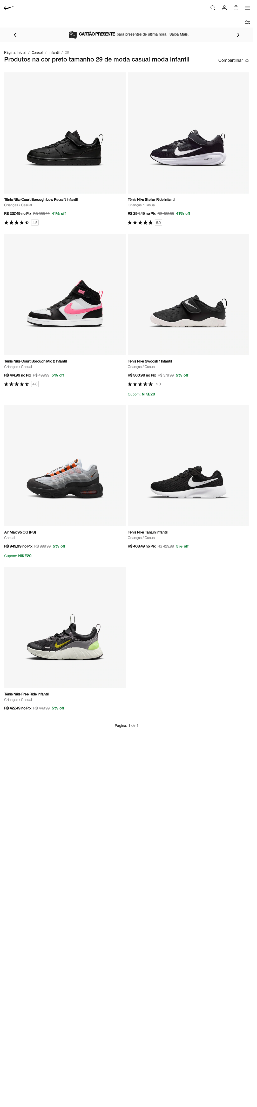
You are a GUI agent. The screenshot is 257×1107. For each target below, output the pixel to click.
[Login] (224, 8)
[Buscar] (213, 8)
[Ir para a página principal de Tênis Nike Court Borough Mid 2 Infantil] (65, 310)
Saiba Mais (56, 34)
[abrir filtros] (247, 22)
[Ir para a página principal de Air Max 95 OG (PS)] (65, 482)
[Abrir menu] (247, 8)
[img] (236, 8)
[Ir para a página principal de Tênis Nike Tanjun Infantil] (188, 478)
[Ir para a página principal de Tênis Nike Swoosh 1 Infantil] (188, 315)
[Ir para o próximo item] (238, 34)
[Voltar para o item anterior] (15, 34)
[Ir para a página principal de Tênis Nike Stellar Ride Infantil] (188, 149)
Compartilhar (233, 60)
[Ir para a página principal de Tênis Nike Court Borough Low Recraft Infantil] (65, 149)
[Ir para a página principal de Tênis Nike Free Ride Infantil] (65, 640)
